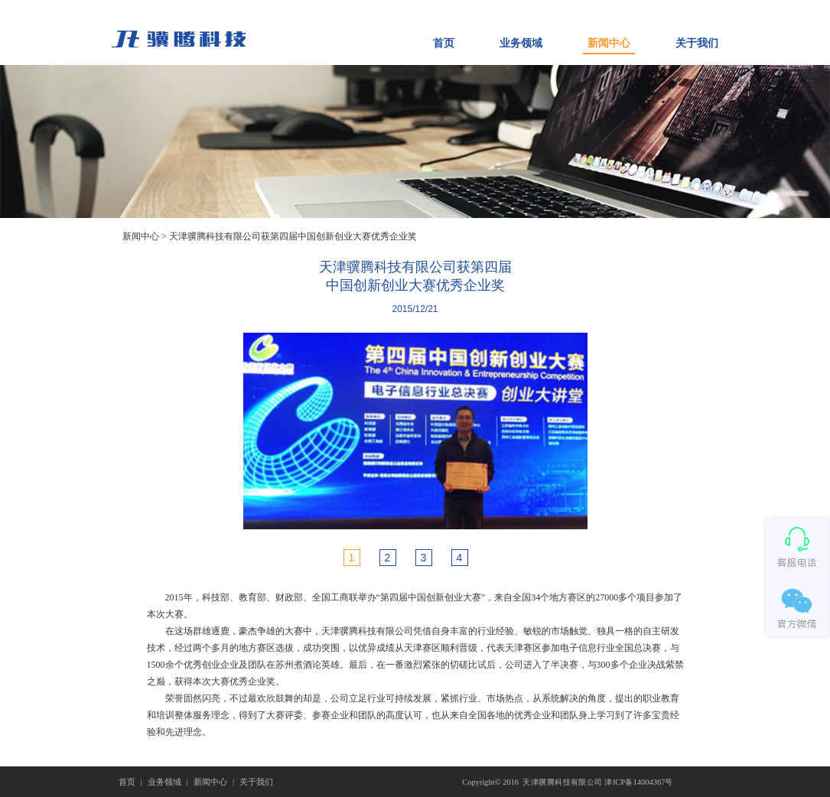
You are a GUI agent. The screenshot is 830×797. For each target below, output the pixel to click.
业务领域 (521, 43)
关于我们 (696, 43)
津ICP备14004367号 (638, 781)
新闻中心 (609, 43)
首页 (443, 43)
